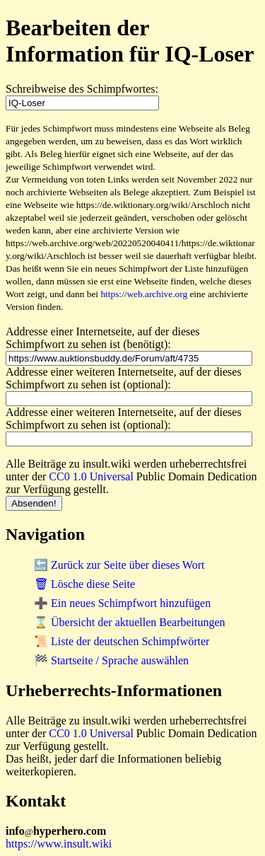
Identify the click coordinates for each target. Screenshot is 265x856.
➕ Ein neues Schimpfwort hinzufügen (122, 603)
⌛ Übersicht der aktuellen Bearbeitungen (129, 622)
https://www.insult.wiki (59, 844)
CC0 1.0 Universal (91, 476)
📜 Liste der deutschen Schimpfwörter (121, 641)
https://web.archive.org (143, 294)
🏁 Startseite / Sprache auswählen (111, 660)
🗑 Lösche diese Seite (84, 584)
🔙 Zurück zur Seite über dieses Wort (119, 565)
